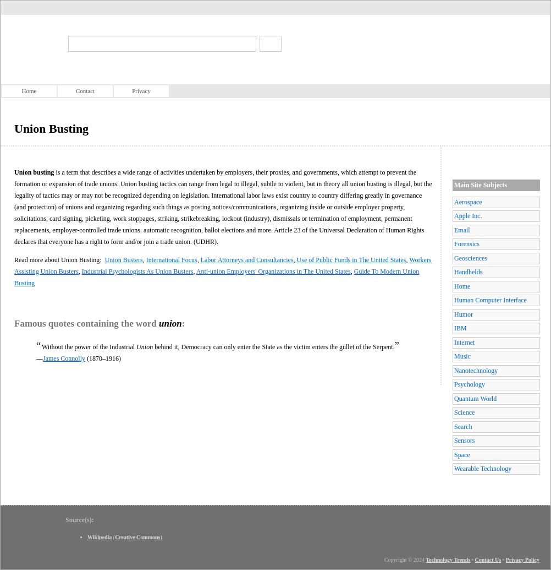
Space (462, 455)
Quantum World (475, 399)
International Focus (171, 260)
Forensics (467, 244)
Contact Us (488, 560)
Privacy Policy (522, 560)
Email (462, 230)
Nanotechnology (476, 370)
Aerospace (468, 202)
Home (29, 91)
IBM (460, 328)
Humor (463, 314)
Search (463, 427)
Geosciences (470, 258)
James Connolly (64, 358)
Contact (85, 91)
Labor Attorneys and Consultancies (247, 260)
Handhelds (468, 272)
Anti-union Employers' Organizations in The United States (273, 271)
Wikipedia (99, 537)
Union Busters (124, 260)
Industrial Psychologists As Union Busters (138, 271)
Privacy (141, 91)
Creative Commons (137, 537)
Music (462, 356)
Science (464, 412)
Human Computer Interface (490, 300)
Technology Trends (448, 560)
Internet (464, 342)
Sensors (464, 440)
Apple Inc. (468, 216)
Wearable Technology (482, 469)
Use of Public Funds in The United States (351, 260)
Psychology (469, 384)
